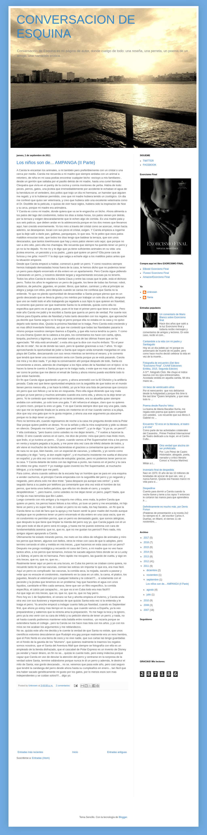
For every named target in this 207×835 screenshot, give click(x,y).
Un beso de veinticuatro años (158, 387)
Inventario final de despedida (158, 469)
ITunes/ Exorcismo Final (156, 273)
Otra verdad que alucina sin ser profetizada (174, 447)
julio (149, 594)
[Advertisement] (72, 720)
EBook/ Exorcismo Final (156, 269)
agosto (150, 589)
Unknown (152, 292)
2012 (147, 561)
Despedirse (149, 488)
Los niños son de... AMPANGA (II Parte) (56, 162)
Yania (150, 297)
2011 (147, 566)
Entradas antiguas (117, 752)
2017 (147, 537)
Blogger (123, 817)
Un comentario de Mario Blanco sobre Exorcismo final (172, 317)
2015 (147, 547)
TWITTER (148, 160)
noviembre (152, 575)
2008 (147, 605)
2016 (147, 542)
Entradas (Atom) (41, 758)
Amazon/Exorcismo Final (156, 277)
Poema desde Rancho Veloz (158, 405)
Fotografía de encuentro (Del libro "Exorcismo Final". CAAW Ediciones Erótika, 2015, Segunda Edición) (162, 366)
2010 (147, 600)
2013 (147, 556)
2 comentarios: (63, 685)
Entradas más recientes (30, 752)
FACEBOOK (149, 164)
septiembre (153, 579)
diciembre (152, 570)
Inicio (75, 752)
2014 (147, 551)
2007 (147, 610)
